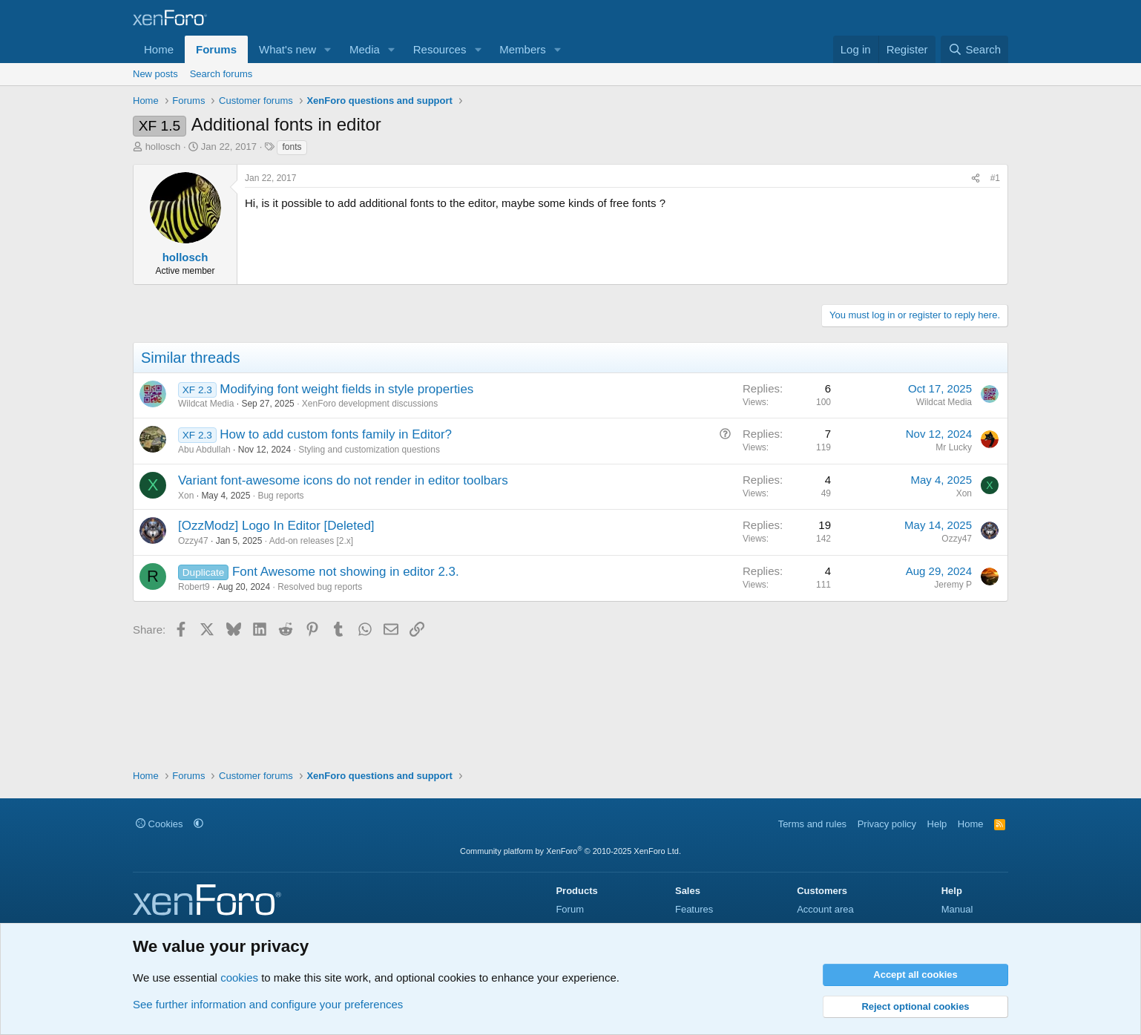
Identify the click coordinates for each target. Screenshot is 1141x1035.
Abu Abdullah (204, 449)
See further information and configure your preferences (268, 1004)
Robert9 (194, 587)
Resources (440, 49)
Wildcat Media (206, 403)
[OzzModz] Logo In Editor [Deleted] (276, 526)
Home (159, 49)
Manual (957, 909)
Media (364, 49)
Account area (825, 909)
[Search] (974, 49)
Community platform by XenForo (570, 851)
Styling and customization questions (369, 449)
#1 (995, 178)
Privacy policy (887, 823)
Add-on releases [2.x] (311, 541)
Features (694, 909)
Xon (186, 495)
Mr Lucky (954, 447)
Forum (570, 909)
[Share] (975, 178)
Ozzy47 (193, 541)
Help (937, 823)
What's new (287, 49)
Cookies (159, 823)
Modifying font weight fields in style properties (346, 389)
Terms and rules (812, 823)
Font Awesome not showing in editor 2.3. (345, 572)
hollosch (163, 146)
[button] (328, 49)
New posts (155, 73)
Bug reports (280, 495)
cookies (239, 977)
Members (522, 49)
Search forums (221, 73)
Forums (216, 49)
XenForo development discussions (370, 403)
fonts (291, 147)
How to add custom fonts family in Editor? (336, 434)
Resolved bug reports (319, 587)
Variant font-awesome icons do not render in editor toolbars (343, 480)
